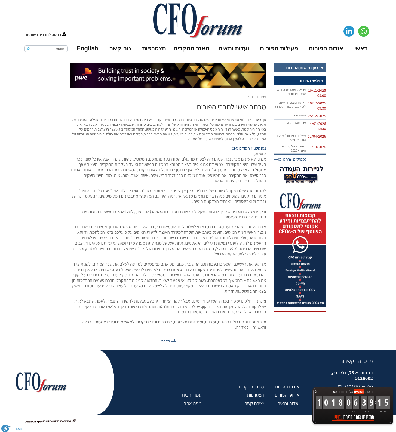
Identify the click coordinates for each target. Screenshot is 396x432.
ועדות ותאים (233, 48)
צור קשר (120, 48)
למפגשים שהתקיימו (292, 159)
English (87, 48)
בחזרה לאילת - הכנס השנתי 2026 (293, 148)
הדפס (165, 341)
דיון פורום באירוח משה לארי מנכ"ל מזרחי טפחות (290, 104)
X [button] (316, 391)
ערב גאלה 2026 (296, 123)
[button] (46, 35)
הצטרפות (154, 48)
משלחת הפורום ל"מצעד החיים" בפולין (291, 138)
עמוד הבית (258, 96)
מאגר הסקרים (191, 48)
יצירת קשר (254, 403)
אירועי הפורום (287, 395)
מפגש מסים (298, 115)
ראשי (360, 48)
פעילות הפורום (279, 48)
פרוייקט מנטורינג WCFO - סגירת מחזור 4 (290, 92)
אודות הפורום (326, 48)
